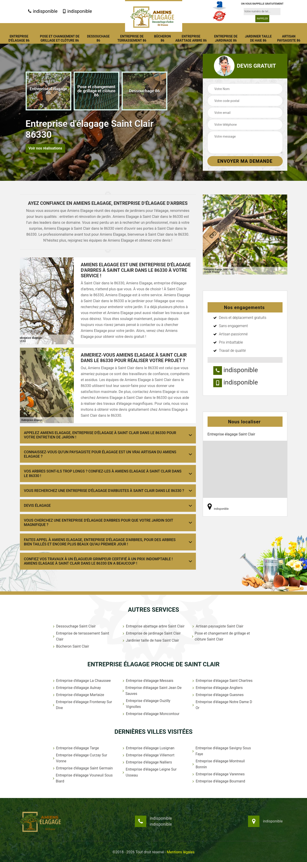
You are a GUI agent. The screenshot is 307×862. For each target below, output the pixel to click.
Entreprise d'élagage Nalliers (147, 762)
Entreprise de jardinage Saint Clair (151, 633)
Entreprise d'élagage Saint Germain (82, 768)
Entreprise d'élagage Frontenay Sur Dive (82, 705)
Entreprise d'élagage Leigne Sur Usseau (149, 772)
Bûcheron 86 (162, 38)
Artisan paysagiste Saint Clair (217, 626)
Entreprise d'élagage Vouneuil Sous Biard (82, 778)
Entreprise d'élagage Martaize (78, 695)
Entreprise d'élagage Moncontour (150, 714)
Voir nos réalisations (45, 148)
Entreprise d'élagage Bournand (218, 781)
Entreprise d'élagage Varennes (218, 774)
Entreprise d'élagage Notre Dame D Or (221, 705)
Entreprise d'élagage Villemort (148, 755)
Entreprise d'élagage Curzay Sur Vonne (79, 758)
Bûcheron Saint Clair (70, 646)
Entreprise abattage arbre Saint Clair (153, 626)
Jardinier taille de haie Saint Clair (150, 640)
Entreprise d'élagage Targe (75, 748)
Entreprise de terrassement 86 (131, 38)
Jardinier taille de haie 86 (258, 38)
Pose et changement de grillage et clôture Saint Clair (220, 636)
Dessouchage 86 (98, 38)
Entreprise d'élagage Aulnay (76, 688)
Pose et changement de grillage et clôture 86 (60, 38)
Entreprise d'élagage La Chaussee (81, 680)
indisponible (43, 11)
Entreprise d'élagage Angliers (217, 688)
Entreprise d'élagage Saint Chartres (222, 680)
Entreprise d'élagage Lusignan (148, 748)
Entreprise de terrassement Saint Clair (80, 636)
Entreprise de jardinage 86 (226, 38)
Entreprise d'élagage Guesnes (217, 695)
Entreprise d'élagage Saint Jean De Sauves (152, 691)
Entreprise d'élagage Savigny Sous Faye (221, 751)
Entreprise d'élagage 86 (18, 38)
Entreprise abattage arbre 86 (191, 38)
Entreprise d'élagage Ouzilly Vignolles (146, 704)
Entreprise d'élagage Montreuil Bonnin (218, 764)
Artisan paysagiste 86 (288, 38)
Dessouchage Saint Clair (74, 626)
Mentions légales (181, 852)
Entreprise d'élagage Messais (147, 680)
